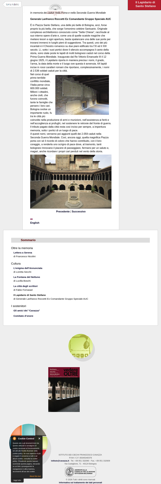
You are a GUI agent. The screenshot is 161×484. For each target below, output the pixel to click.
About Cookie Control (14, 438)
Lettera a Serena (23, 252)
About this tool (35, 476)
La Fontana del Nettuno (27, 277)
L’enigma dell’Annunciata (28, 268)
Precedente (63, 211)
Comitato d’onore (23, 316)
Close (40, 438)
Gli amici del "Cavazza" (27, 310)
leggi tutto (17, 480)
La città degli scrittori (26, 286)
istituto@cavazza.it (60, 461)
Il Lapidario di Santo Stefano (30, 295)
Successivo (79, 211)
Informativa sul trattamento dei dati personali (80, 482)
